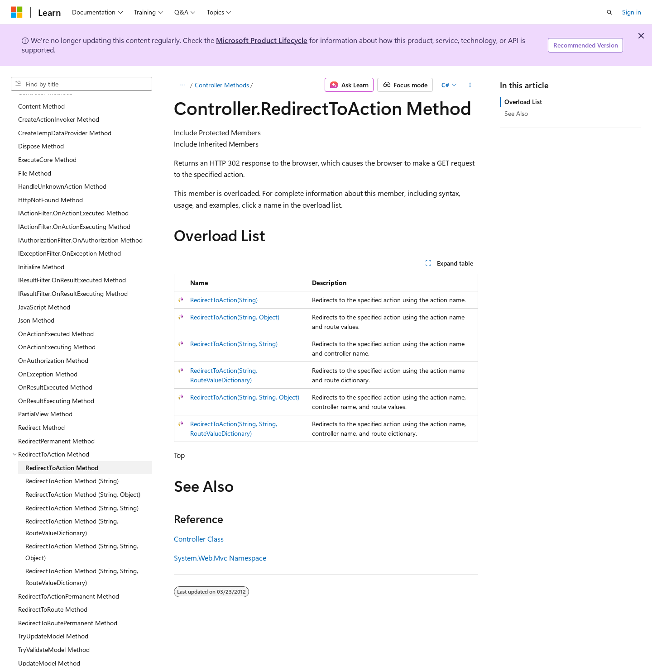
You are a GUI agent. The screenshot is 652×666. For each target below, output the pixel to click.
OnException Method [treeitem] (47, 356)
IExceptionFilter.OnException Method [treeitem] (69, 236)
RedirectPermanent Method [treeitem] (56, 423)
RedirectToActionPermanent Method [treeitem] (68, 579)
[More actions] (470, 85)
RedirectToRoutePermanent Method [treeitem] (67, 605)
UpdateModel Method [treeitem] (49, 646)
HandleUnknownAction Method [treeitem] (62, 169)
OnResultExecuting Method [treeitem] (56, 383)
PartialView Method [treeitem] (45, 396)
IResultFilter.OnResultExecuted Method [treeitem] (72, 262)
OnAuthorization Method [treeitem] (53, 343)
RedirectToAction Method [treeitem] (61, 450)
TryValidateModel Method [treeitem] (54, 632)
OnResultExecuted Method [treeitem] (55, 370)
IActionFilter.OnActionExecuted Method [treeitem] (73, 195)
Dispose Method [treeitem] (41, 128)
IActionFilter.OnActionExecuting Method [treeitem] (74, 209)
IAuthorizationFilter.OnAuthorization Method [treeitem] (80, 223)
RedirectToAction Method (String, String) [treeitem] (82, 490)
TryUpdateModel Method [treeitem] (53, 618)
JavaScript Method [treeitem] (44, 289)
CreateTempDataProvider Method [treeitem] (64, 115)
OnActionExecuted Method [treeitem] (56, 316)
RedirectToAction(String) (224, 299)
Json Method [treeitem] (36, 303)
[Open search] (609, 12)
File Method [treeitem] (34, 156)
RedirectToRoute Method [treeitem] (52, 592)
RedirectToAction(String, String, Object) (244, 397)
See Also (516, 113)
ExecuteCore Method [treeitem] (47, 142)
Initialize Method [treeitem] (41, 249)
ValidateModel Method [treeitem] (50, 659)
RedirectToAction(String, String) (234, 343)
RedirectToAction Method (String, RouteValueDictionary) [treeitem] (71, 510)
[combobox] (81, 84)
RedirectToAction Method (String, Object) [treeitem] (82, 477)
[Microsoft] (17, 12)
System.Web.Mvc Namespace (220, 557)
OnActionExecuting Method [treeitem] (57, 329)
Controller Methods (222, 85)
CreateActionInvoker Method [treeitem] (58, 102)
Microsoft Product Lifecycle (261, 40)
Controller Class (199, 538)
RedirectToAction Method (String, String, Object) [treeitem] (81, 534)
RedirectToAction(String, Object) (234, 317)
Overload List (523, 101)
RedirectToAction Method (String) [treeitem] (72, 463)
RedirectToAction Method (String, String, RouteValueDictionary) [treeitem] (81, 559)
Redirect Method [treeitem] (41, 410)
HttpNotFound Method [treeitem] (50, 182)
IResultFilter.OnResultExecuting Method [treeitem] (73, 276)
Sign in (631, 12)
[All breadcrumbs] (182, 85)
